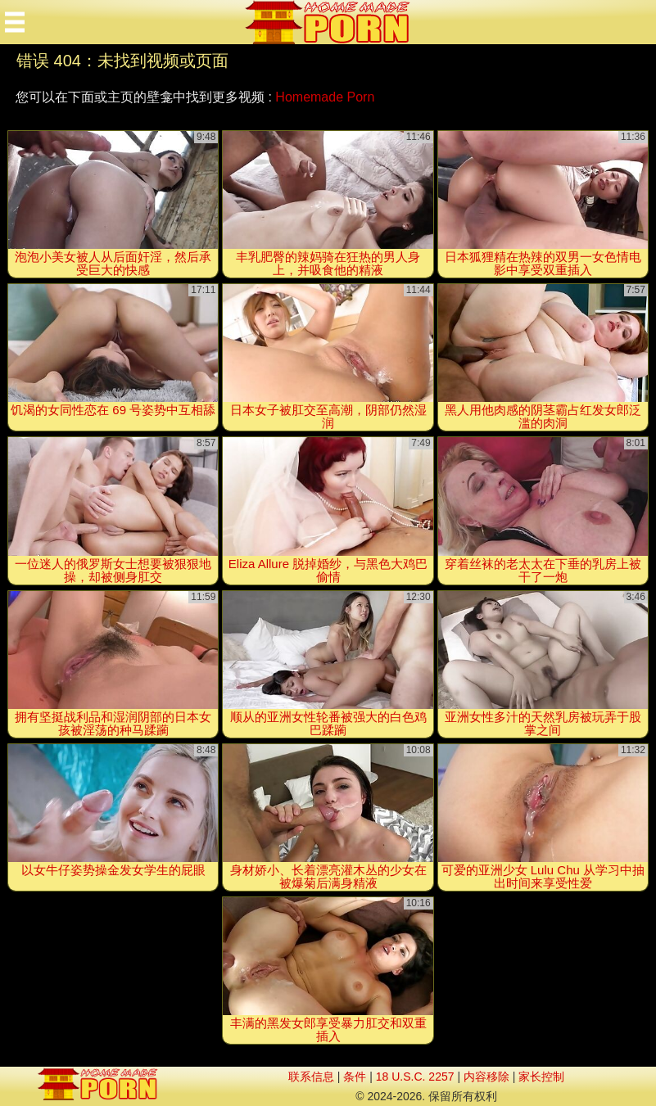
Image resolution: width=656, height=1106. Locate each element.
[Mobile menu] (15, 22)
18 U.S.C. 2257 (415, 1076)
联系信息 (311, 1076)
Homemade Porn (324, 97)
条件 (354, 1076)
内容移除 (486, 1076)
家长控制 (541, 1076)
